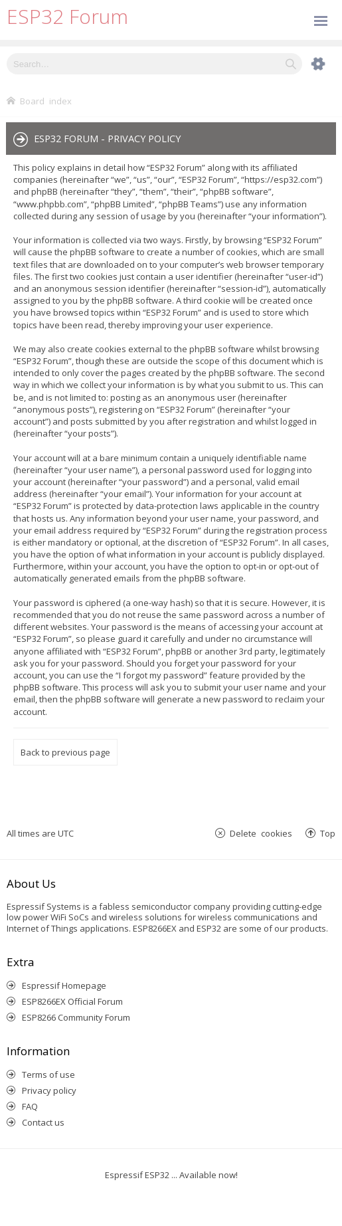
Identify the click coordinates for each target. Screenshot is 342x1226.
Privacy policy (49, 1090)
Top (327, 833)
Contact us (43, 1122)
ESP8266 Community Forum (76, 1017)
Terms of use (48, 1074)
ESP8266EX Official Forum (72, 1001)
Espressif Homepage (64, 985)
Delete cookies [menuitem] (261, 833)
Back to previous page (65, 752)
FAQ (30, 1106)
